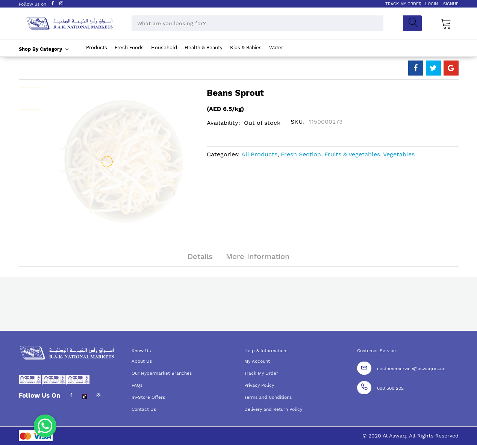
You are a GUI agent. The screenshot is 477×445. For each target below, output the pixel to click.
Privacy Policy (259, 385)
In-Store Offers (148, 397)
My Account (257, 361)
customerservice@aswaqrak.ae (411, 368)
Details (200, 256)
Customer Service (376, 350)
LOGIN (431, 4)
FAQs (137, 385)
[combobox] (257, 23)
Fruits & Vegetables (352, 154)
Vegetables (399, 154)
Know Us (141, 350)
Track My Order (261, 373)
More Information (257, 256)
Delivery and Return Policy (273, 409)
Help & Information (265, 350)
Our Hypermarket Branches (162, 373)
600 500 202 (390, 388)
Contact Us (144, 409)
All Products (259, 154)
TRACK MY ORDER (403, 4)
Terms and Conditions (268, 397)
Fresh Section (301, 154)
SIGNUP (451, 4)
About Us (142, 361)
